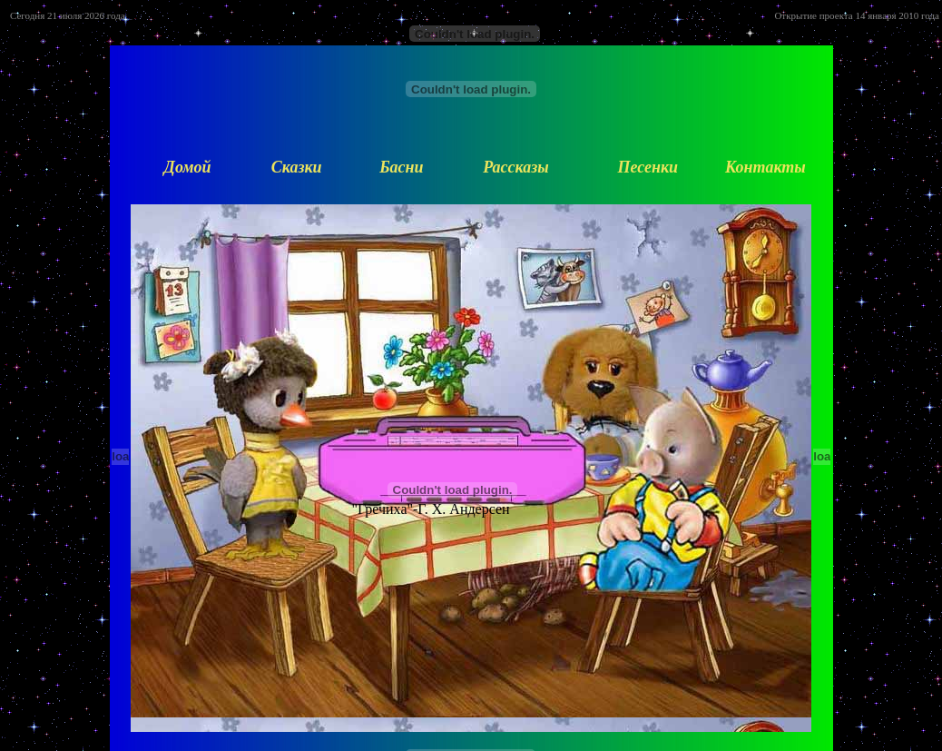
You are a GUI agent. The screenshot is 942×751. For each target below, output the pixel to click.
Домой (187, 167)
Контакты (765, 167)
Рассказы (515, 167)
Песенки (647, 167)
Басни (401, 167)
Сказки (296, 167)
